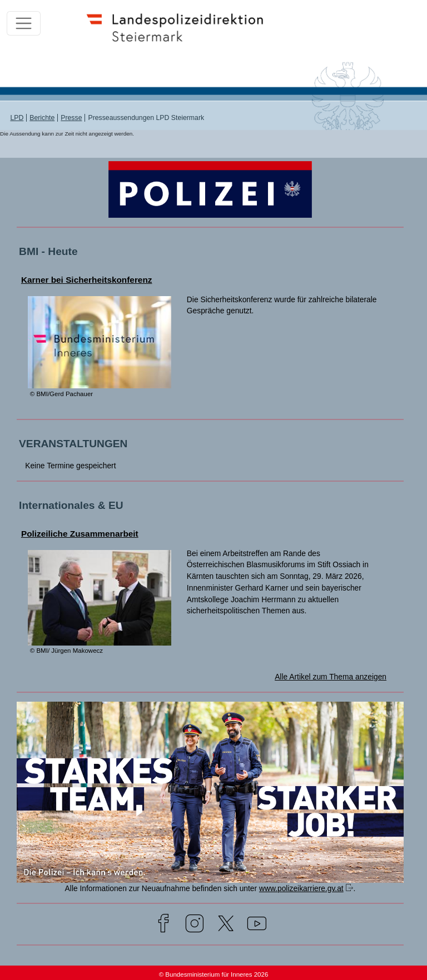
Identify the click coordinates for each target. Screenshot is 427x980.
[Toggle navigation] (24, 23)
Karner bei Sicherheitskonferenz (86, 279)
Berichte (41, 118)
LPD (16, 118)
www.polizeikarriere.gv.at (301, 888)
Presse (71, 118)
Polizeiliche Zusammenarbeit (79, 533)
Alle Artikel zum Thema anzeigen (330, 676)
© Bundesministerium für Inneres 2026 (214, 974)
